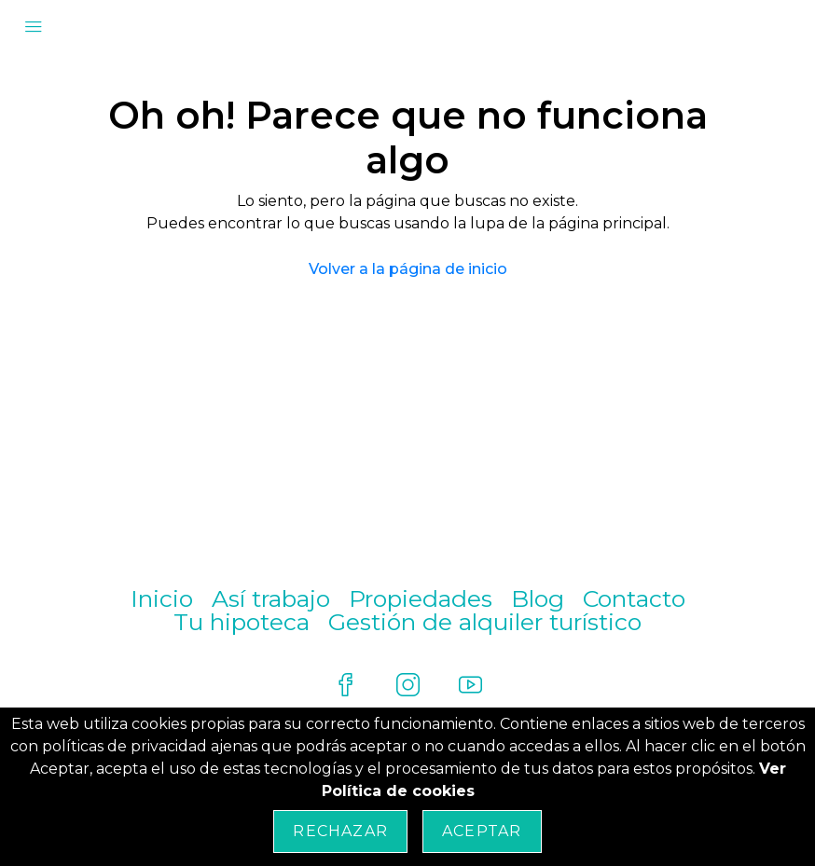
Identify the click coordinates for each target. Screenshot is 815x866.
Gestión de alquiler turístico (485, 622)
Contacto (634, 598)
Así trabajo (271, 598)
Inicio (162, 598)
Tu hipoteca (241, 622)
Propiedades (420, 598)
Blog (537, 598)
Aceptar (481, 831)
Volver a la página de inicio (408, 269)
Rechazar (340, 831)
